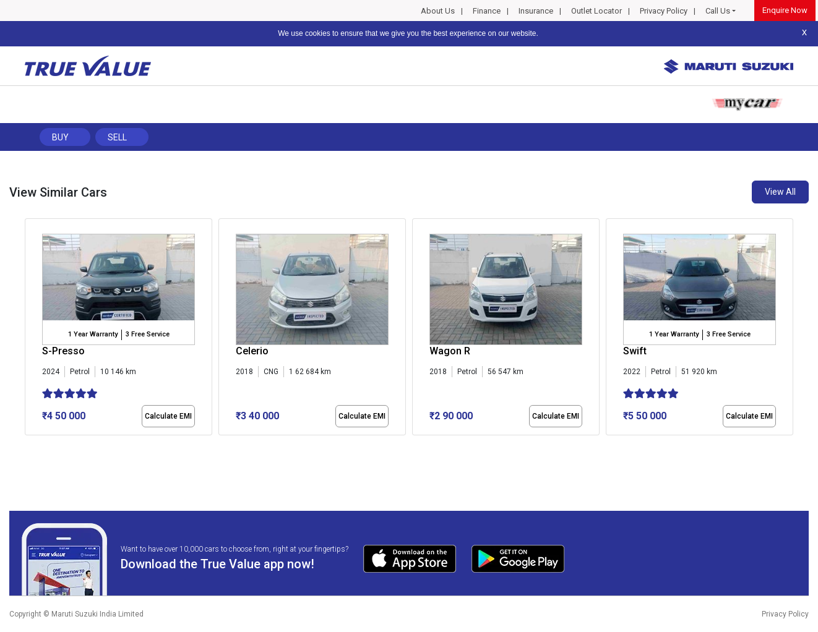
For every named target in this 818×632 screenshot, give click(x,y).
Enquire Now (784, 10)
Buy (60, 137)
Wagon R (449, 351)
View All (780, 192)
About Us (438, 10)
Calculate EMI (168, 416)
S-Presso (63, 351)
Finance (487, 10)
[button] (28, 445)
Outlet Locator (596, 10)
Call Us (717, 10)
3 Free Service (148, 334)
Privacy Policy (663, 10)
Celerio (252, 351)
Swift (635, 351)
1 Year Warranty (93, 334)
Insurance (536, 10)
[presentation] (31, 329)
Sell (117, 137)
